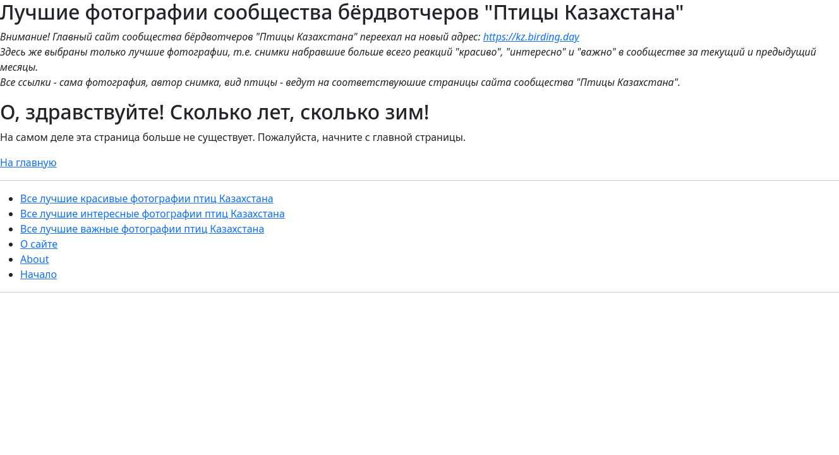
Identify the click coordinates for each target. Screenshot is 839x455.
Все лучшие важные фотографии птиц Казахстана (142, 229)
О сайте (38, 244)
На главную (28, 162)
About (34, 259)
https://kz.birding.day (531, 37)
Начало (38, 274)
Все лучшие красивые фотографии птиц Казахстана (147, 198)
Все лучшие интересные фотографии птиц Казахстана (152, 214)
